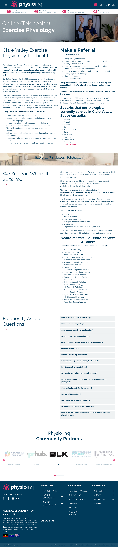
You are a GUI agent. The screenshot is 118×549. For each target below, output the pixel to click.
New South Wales (78, 491)
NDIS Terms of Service (75, 547)
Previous (4, 460)
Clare (66, 132)
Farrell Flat (68, 134)
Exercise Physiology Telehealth (76, 299)
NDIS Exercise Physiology (74, 297)
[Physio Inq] (26, 4)
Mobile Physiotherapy (72, 250)
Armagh (67, 122)
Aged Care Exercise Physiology (76, 294)
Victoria (73, 508)
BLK (59, 456)
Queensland (75, 495)
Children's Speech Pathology (75, 282)
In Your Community (49, 496)
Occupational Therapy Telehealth (77, 277)
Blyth (66, 127)
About (97, 495)
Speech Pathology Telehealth (75, 290)
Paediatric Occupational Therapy (77, 270)
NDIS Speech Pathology (73, 287)
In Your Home (50, 491)
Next (113, 460)
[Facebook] (8, 498)
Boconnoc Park (70, 129)
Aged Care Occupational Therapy (77, 272)
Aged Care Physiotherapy (74, 255)
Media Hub (99, 499)
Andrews (67, 120)
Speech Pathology (71, 280)
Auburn (67, 124)
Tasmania (73, 504)
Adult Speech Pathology (73, 285)
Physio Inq (64, 172)
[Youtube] (17, 498)
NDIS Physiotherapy (72, 252)
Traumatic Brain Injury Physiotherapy (78, 260)
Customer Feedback (87, 547)
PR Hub (36, 456)
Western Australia (74, 513)
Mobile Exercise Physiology (74, 292)
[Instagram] (13, 498)
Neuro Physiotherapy (72, 265)
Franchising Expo (81, 456)
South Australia (77, 499)
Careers (98, 504)
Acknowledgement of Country (101, 547)
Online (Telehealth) (49, 503)
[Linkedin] (4, 498)
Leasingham (69, 139)
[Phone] (104, 4)
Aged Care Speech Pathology (75, 302)
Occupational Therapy (72, 267)
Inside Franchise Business (104, 456)
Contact (98, 491)
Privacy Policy (53, 547)
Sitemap (113, 547)
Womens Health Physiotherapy (76, 262)
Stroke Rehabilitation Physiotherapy (78, 257)
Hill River (67, 137)
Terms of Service (63, 547)
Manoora (67, 142)
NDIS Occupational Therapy (75, 275)
